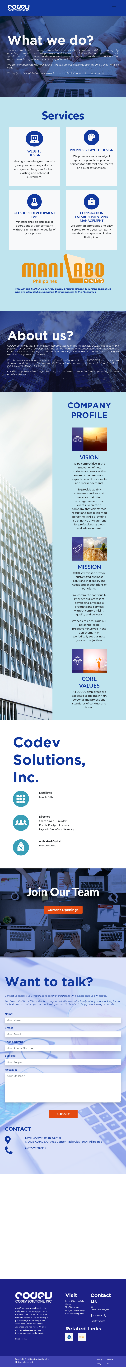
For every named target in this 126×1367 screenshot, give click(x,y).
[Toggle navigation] (113, 8)
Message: (11, 1070)
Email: (9, 1028)
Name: (9, 1014)
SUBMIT (63, 1114)
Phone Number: (15, 1042)
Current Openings (63, 910)
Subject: (10, 1056)
